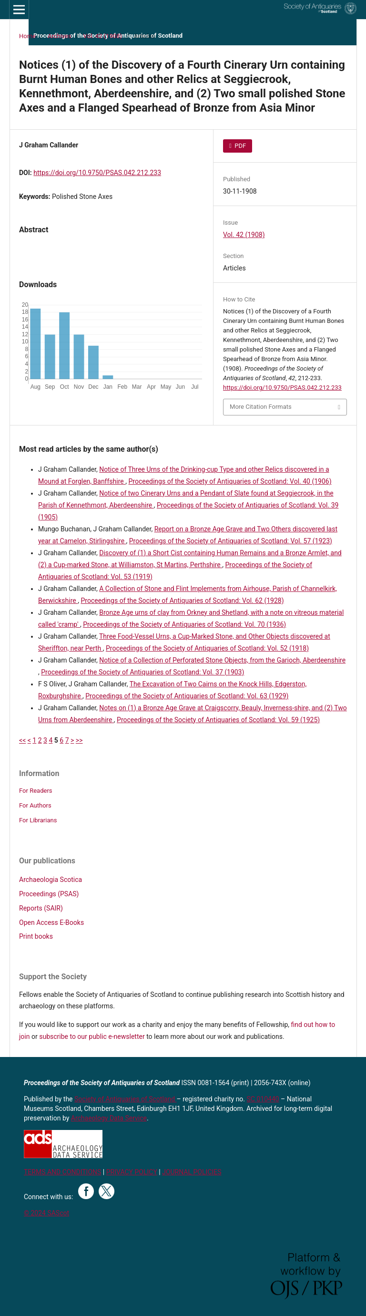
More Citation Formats (261, 406)
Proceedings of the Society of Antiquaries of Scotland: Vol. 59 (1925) (218, 720)
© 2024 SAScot (46, 1213)
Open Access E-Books (51, 922)
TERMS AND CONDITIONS (62, 1172)
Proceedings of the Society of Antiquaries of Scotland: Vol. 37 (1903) (142, 672)
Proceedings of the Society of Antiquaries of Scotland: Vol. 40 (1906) (229, 481)
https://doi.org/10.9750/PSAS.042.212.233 (97, 172)
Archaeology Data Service (109, 1118)
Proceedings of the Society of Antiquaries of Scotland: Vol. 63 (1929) (186, 696)
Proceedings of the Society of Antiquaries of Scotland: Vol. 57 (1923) (230, 541)
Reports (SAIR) (41, 908)
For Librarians (38, 820)
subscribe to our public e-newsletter (91, 1036)
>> (79, 740)
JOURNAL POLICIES (191, 1172)
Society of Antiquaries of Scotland (125, 1099)
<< (22, 740)
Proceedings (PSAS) (49, 894)
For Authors (35, 805)
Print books (36, 936)
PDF (239, 145)
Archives (59, 36)
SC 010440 (263, 1099)
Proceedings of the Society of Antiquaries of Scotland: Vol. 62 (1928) (182, 600)
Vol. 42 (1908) (102, 36)
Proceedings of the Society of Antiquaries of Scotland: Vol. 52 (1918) (207, 648)
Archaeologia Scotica (50, 879)
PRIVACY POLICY (131, 1172)
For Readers (35, 790)
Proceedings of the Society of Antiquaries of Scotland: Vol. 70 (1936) (184, 624)
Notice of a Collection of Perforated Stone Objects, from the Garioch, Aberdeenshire (222, 660)
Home (27, 36)
